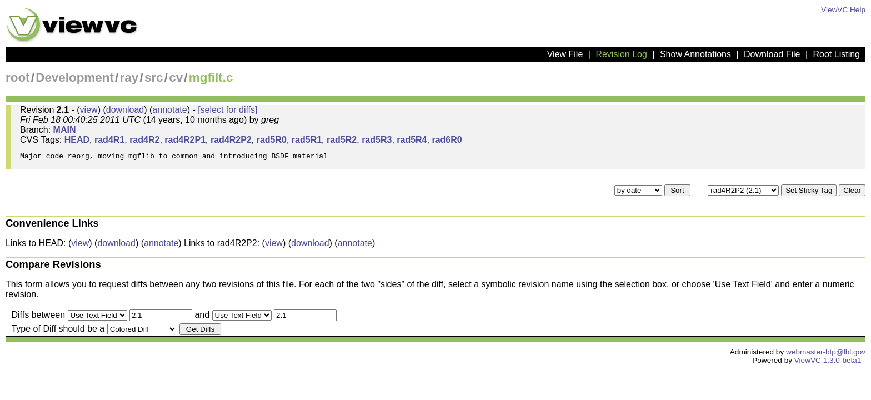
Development (75, 77)
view (89, 109)
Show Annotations (695, 54)
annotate (169, 109)
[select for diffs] (227, 109)
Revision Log (621, 54)
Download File (772, 54)
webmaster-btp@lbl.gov (825, 355)
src (153, 77)
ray (129, 77)
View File (565, 54)
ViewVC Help (843, 10)
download (125, 109)
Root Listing (836, 54)
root (18, 77)
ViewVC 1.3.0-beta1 (828, 363)
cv (176, 77)
